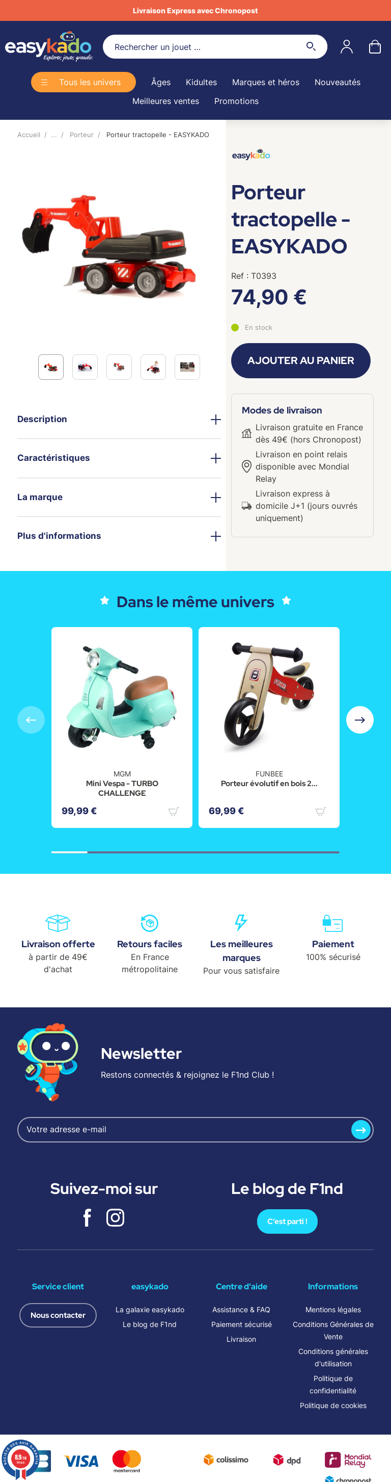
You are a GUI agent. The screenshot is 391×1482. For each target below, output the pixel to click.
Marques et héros (265, 82)
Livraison (241, 1339)
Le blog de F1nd (150, 1324)
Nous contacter (58, 1315)
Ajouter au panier (300, 360)
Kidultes (201, 82)
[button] (360, 720)
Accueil (28, 135)
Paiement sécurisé (241, 1324)
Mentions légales (333, 1309)
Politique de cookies (333, 1405)
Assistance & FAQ (241, 1309)
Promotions (236, 101)
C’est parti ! (287, 1221)
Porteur (82, 135)
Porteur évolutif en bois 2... (269, 783)
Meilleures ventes (165, 101)
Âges (161, 82)
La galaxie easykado (150, 1309)
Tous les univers (90, 82)
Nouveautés (337, 82)
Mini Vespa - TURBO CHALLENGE (122, 788)
